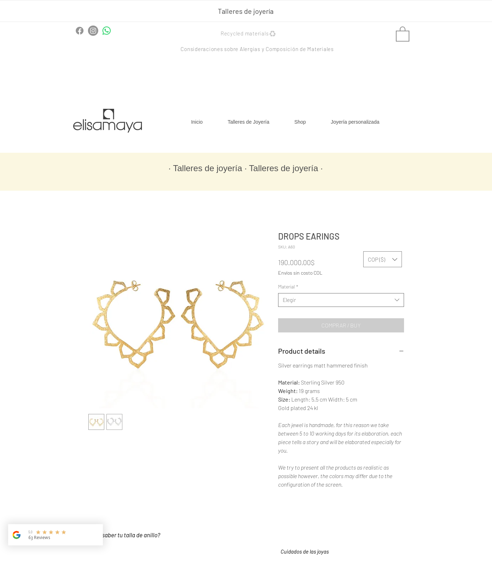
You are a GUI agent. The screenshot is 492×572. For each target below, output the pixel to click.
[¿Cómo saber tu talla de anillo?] (130, 535)
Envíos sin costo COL (300, 273)
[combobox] (341, 300)
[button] (249, 33)
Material (288, 287)
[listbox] (382, 259)
